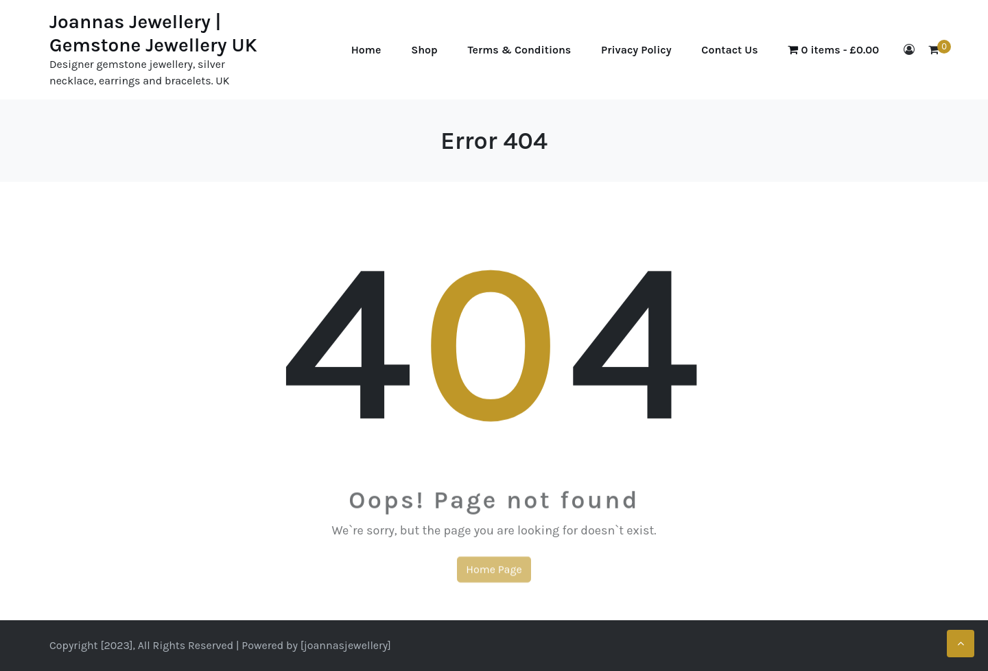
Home (366, 49)
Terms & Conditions (520, 49)
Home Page (493, 575)
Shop (424, 49)
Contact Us (729, 49)
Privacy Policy (636, 49)
